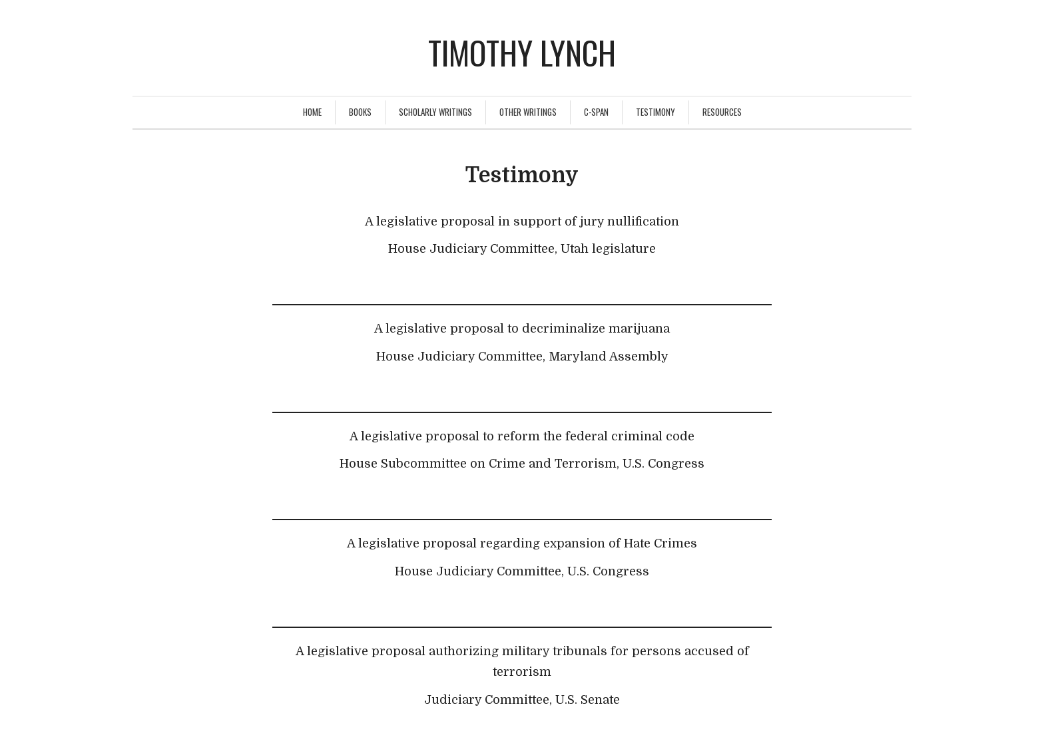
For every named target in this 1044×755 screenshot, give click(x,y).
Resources (722, 111)
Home (312, 111)
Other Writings (528, 111)
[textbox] (522, 250)
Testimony (655, 111)
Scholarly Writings (435, 111)
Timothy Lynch (522, 52)
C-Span (596, 111)
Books (360, 111)
